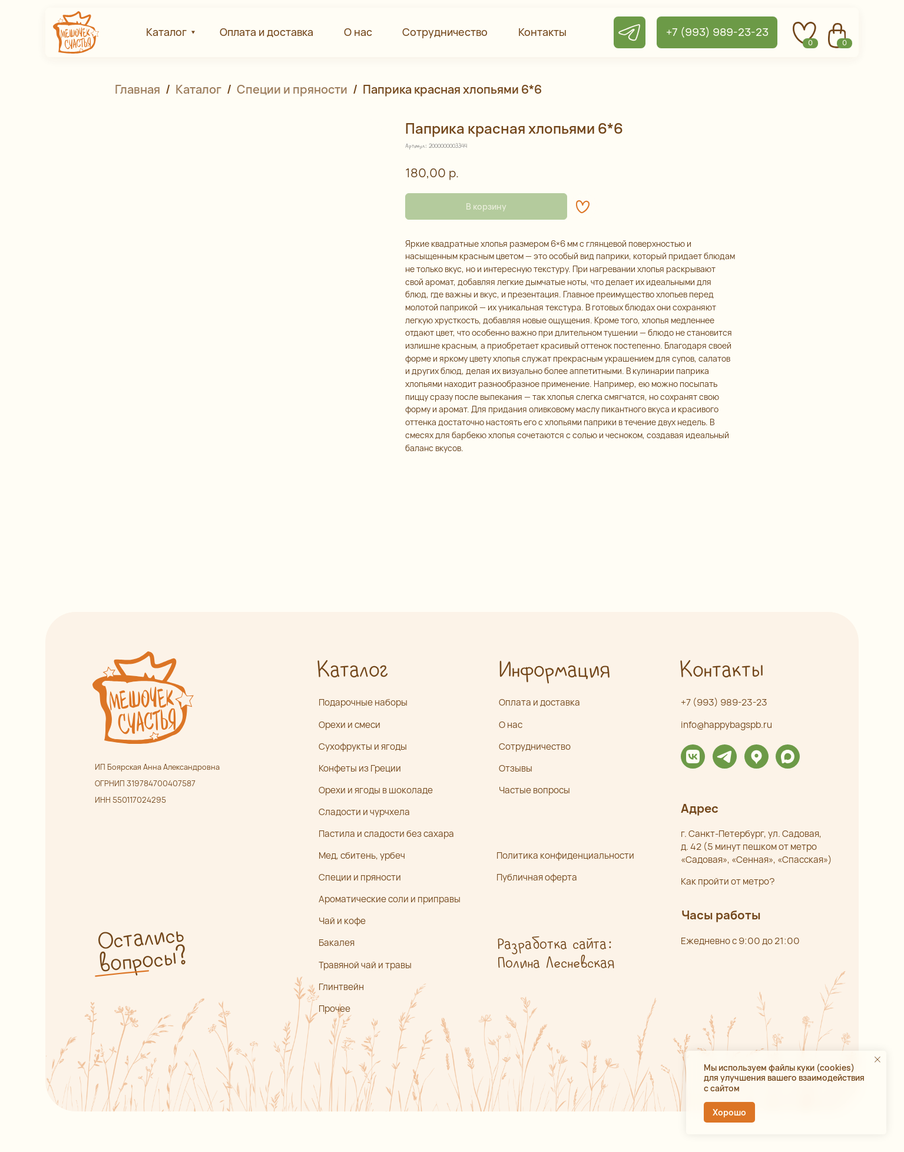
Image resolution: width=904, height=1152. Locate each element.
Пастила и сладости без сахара (386, 833)
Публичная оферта (536, 877)
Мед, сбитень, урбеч (362, 855)
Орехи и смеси (349, 725)
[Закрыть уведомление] (877, 1059)
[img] (693, 756)
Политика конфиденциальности (565, 855)
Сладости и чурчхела (364, 812)
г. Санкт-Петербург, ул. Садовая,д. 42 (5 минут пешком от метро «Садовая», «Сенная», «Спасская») (756, 846)
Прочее (334, 1008)
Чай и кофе (342, 921)
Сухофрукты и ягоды (363, 746)
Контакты (720, 670)
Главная (137, 89)
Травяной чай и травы (365, 965)
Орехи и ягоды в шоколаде (376, 790)
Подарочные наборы (363, 702)
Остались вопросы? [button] (142, 950)
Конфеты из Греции (360, 768)
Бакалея (337, 942)
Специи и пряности (292, 89)
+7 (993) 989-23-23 (724, 702)
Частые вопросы (534, 790)
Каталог (198, 89)
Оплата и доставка (539, 702)
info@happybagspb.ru (726, 725)
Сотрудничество (535, 746)
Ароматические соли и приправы (390, 899)
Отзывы (515, 768)
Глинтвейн (341, 987)
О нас (510, 725)
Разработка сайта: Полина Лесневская (555, 954)
